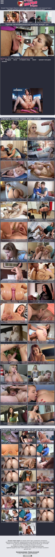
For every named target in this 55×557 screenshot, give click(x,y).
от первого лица (24, 60)
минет (34, 60)
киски (15, 60)
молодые (8, 60)
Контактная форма (21, 552)
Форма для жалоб (33, 552)
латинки (4, 61)
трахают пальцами (45, 60)
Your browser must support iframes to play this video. (27, 41)
